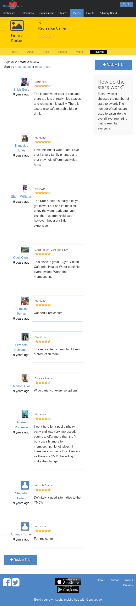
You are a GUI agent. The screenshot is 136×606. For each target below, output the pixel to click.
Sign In (126, 4)
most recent (43, 66)
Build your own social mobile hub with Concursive (68, 599)
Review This (20, 559)
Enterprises (27, 13)
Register (17, 40)
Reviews (98, 51)
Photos (62, 51)
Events (90, 13)
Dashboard (9, 13)
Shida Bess (21, 89)
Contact (115, 580)
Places (77, 13)
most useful (23, 66)
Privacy (128, 585)
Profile (14, 51)
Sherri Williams (21, 196)
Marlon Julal (21, 386)
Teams (63, 13)
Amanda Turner (21, 534)
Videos (80, 51)
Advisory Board (108, 13)
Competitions (46, 13)
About (31, 51)
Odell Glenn (21, 257)
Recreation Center (52, 28)
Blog (46, 51)
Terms (129, 580)
